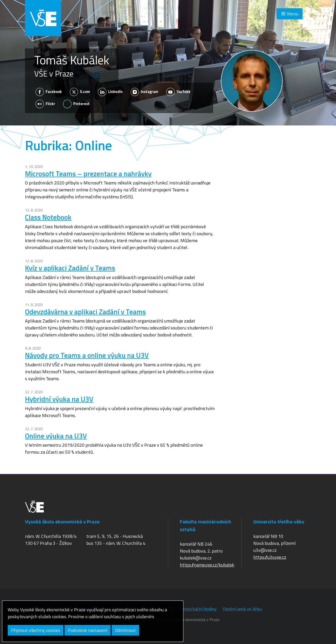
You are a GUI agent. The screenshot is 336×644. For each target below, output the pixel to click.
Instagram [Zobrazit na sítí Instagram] (144, 92)
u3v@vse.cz (265, 550)
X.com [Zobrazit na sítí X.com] (80, 92)
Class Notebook (48, 217)
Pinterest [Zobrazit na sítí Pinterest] (76, 104)
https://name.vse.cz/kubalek (207, 564)
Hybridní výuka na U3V (59, 399)
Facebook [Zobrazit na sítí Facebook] (49, 92)
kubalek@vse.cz (196, 557)
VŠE (43, 18)
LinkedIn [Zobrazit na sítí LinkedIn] (110, 92)
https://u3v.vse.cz (269, 557)
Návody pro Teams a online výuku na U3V (87, 355)
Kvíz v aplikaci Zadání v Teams (70, 267)
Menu (292, 13)
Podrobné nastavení (87, 630)
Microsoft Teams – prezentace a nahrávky (88, 173)
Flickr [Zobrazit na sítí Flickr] (45, 104)
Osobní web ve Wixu (242, 608)
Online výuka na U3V (56, 435)
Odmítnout (125, 630)
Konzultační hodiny (198, 608)
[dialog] (93, 621)
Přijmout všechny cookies (35, 630)
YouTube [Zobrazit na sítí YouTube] (178, 92)
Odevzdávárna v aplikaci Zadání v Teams (85, 311)
